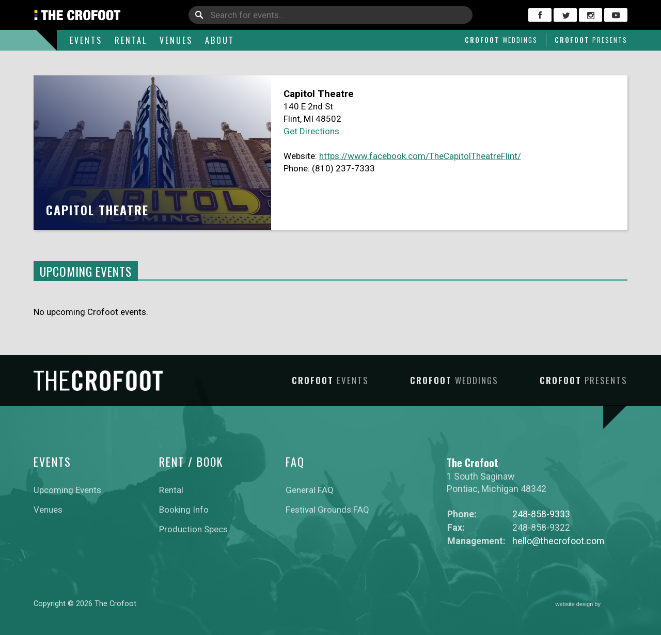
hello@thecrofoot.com (558, 540)
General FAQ (310, 490)
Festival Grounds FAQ (327, 509)
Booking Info (184, 509)
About (219, 40)
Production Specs (193, 529)
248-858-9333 (541, 514)
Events (86, 40)
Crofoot (501, 40)
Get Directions (311, 131)
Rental (131, 40)
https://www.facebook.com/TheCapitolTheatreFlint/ (420, 156)
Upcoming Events (67, 490)
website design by (592, 605)
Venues (176, 40)
